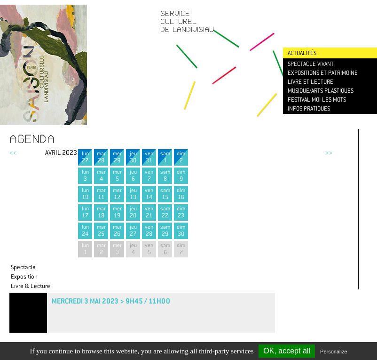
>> (328, 152)
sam (165, 157)
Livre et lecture (310, 81)
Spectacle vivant (311, 63)
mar (101, 157)
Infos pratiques (309, 108)
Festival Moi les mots (317, 99)
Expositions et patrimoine (323, 72)
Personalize (333, 351)
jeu (133, 157)
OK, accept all (286, 351)
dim (181, 157)
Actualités (302, 52)
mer (117, 157)
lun (85, 157)
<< (13, 152)
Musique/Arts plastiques (320, 90)
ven (149, 157)
